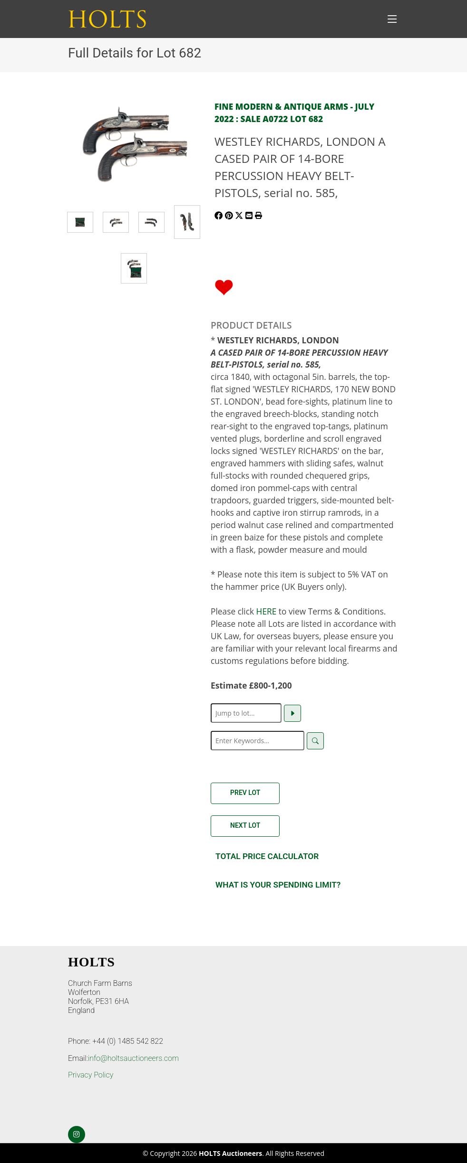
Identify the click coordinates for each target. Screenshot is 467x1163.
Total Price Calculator (267, 856)
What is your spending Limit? (278, 884)
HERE (266, 611)
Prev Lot (245, 792)
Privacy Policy (90, 1074)
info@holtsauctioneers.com (133, 1058)
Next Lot (245, 825)
